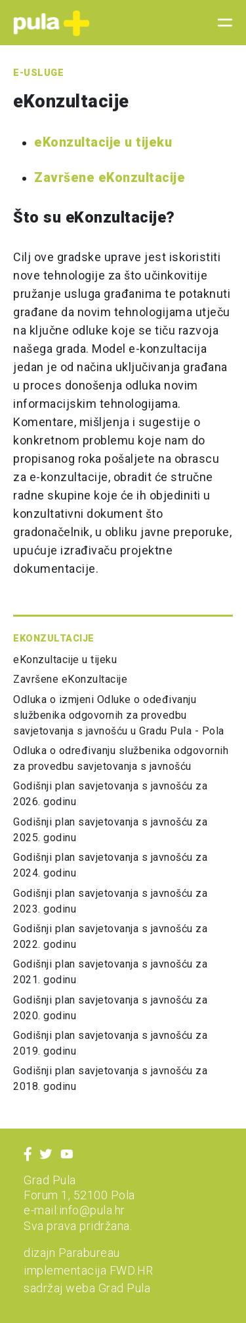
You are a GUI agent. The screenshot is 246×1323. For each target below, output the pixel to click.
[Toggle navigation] (221, 22)
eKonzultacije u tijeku (103, 142)
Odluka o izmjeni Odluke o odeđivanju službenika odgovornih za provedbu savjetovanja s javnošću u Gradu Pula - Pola (118, 715)
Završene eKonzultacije (109, 177)
